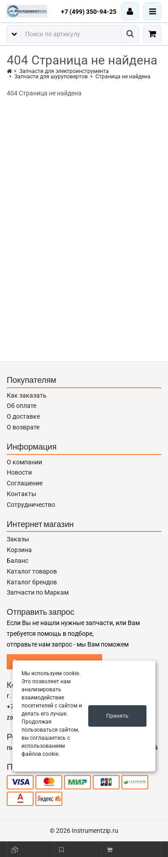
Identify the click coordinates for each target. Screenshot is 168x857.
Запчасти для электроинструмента (64, 71)
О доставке (23, 416)
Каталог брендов (32, 582)
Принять (117, 716)
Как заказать (27, 395)
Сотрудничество (31, 504)
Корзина (19, 549)
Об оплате (21, 405)
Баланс (17, 560)
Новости (19, 472)
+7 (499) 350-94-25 (88, 11)
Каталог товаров (32, 571)
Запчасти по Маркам (38, 592)
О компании (24, 462)
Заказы (18, 539)
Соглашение (25, 483)
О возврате (23, 427)
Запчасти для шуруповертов (51, 76)
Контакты (21, 493)
